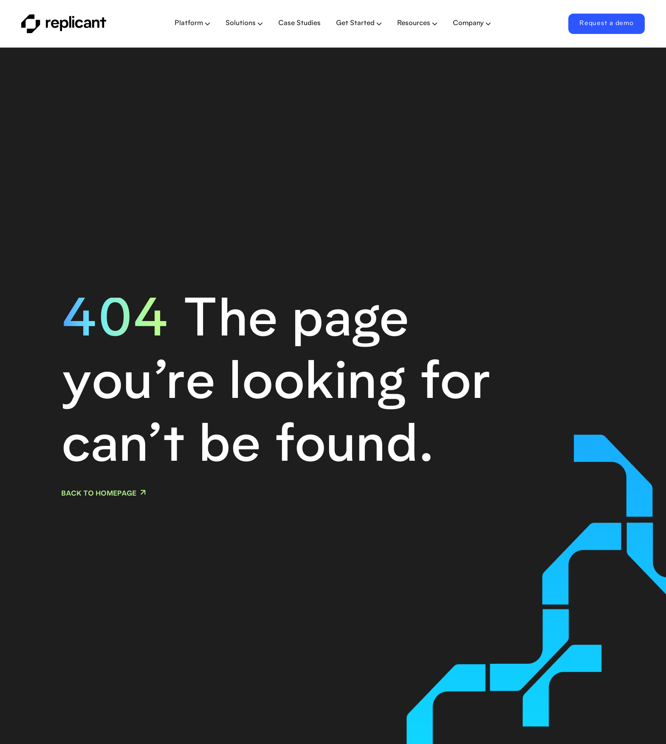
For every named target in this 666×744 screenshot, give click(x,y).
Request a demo (606, 23)
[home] (81, 23)
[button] (192, 24)
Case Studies (299, 23)
